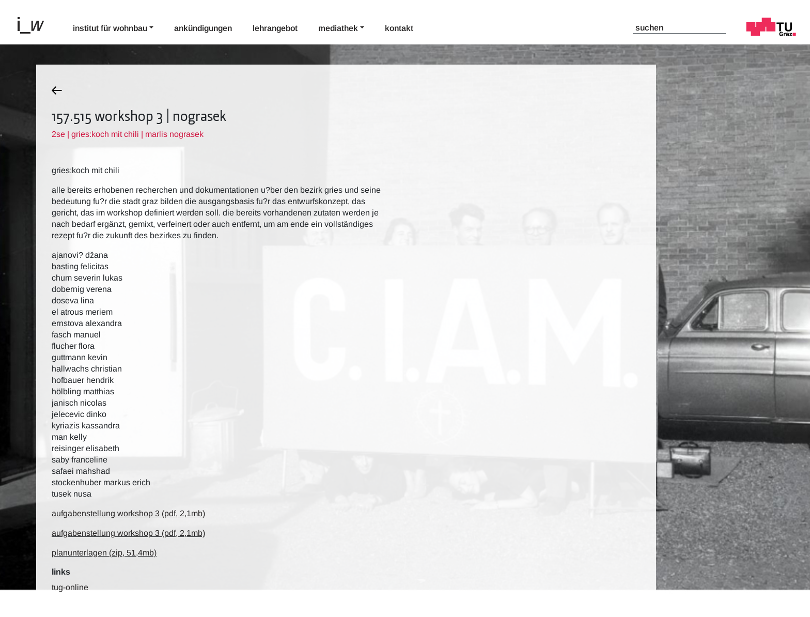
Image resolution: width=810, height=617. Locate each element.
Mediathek (338, 28)
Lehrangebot (275, 28)
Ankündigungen (203, 28)
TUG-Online (70, 587)
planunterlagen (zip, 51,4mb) (104, 552)
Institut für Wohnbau (110, 28)
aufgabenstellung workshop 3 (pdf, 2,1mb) (128, 513)
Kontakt (399, 28)
